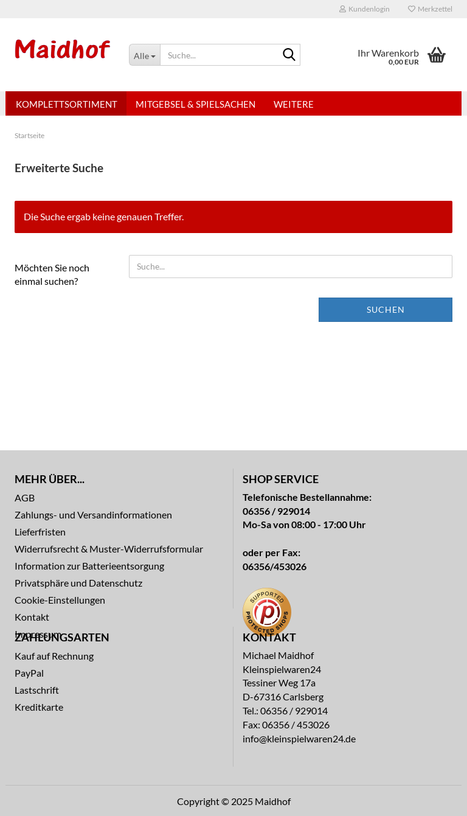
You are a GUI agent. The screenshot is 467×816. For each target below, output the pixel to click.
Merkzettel (430, 8)
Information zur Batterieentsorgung (89, 565)
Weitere (294, 104)
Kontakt (32, 616)
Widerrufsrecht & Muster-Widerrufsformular (109, 548)
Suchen (386, 309)
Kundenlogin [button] (364, 8)
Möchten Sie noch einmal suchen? (52, 274)
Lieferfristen (40, 531)
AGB (25, 497)
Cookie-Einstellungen (60, 599)
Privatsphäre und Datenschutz (78, 582)
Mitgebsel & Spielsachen (195, 104)
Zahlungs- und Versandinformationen (93, 514)
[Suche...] (144, 55)
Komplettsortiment (66, 104)
